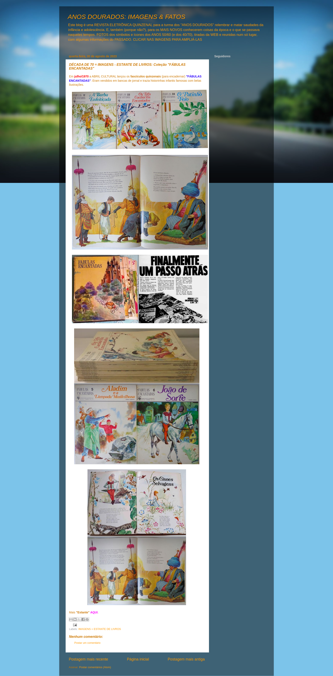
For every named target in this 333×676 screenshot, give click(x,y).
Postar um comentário (87, 642)
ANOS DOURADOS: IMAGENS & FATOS (126, 16)
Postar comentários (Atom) (95, 667)
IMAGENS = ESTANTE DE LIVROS (99, 629)
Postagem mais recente (88, 659)
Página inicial (138, 659)
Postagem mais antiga (186, 659)
